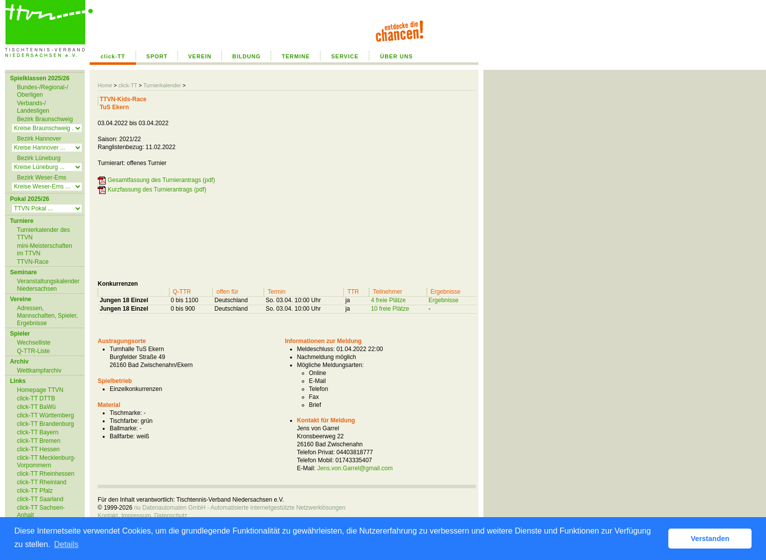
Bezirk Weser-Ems (41, 177)
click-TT (113, 56)
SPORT (157, 56)
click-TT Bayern (37, 432)
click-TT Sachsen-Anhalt (41, 511)
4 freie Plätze (388, 300)
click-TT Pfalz (35, 490)
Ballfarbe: (122, 436)
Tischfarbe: (124, 420)
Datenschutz (170, 515)
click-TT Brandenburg (45, 423)
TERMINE (296, 56)
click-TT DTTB (36, 398)
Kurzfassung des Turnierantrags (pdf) (157, 189)
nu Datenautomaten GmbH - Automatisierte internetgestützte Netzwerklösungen (239, 507)
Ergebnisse (444, 300)
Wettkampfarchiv (39, 370)
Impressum (136, 515)
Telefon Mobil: (315, 460)
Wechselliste (33, 342)
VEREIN (200, 56)
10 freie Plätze (390, 308)
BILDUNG (246, 56)
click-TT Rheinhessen (45, 473)
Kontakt (108, 515)
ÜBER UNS (396, 56)
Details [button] (66, 544)
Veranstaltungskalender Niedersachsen (48, 285)
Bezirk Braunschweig (45, 119)
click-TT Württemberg (45, 415)
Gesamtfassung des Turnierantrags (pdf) (161, 180)
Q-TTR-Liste (33, 351)
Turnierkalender (162, 85)
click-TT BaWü (36, 406)
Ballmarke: (124, 428)
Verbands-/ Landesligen (33, 107)
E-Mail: (306, 468)
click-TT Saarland (40, 499)
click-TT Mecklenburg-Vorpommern (46, 461)
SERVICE (344, 56)
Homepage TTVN (40, 389)
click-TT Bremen (38, 440)
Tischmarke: (126, 412)
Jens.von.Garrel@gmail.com (355, 468)
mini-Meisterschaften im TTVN (44, 249)
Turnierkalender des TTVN (43, 233)
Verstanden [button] (710, 539)
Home (105, 85)
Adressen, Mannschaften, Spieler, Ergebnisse (47, 316)
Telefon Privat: (316, 452)
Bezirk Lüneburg (38, 158)
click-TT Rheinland (41, 482)
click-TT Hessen (38, 449)
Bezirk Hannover (39, 138)
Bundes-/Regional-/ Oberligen (42, 91)
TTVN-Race (32, 261)
